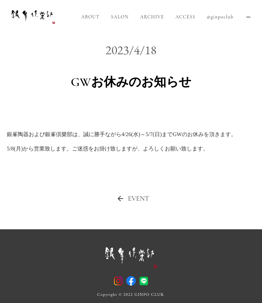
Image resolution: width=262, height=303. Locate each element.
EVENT (138, 198)
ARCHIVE (152, 17)
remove (248, 17)
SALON (120, 17)
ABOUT (90, 17)
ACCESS (185, 17)
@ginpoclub (220, 17)
